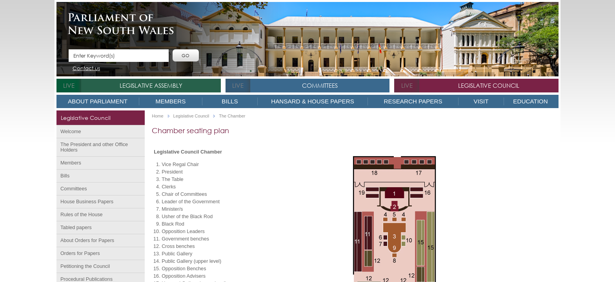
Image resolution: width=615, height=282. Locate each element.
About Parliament (97, 101)
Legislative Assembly (151, 85)
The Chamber (232, 116)
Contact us (86, 68)
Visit (481, 101)
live (69, 85)
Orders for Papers (80, 253)
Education (530, 101)
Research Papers (413, 101)
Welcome (70, 131)
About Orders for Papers (87, 240)
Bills (230, 101)
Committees (320, 85)
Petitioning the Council (85, 266)
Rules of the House (81, 214)
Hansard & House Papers (312, 101)
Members (171, 101)
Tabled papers (76, 227)
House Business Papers (86, 201)
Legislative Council (488, 85)
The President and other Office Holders (94, 147)
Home (157, 116)
